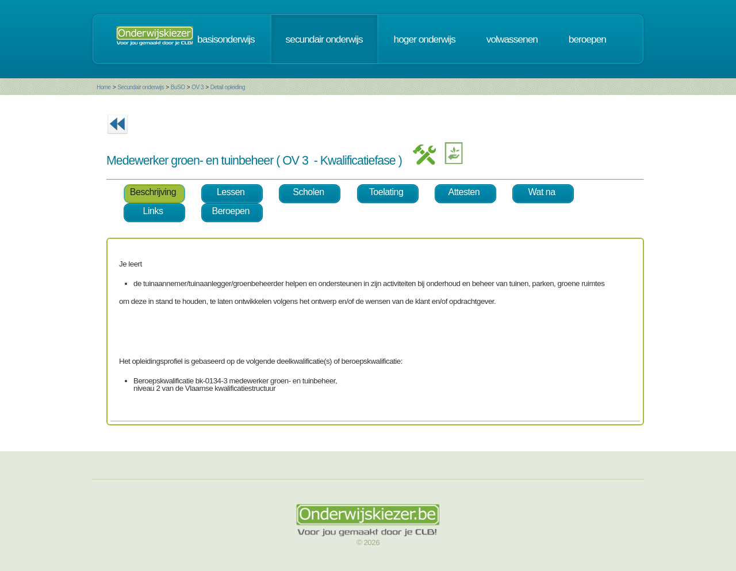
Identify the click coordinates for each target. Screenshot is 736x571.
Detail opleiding (227, 87)
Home (104, 87)
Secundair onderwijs (140, 87)
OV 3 (197, 87)
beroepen (587, 39)
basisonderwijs (226, 39)
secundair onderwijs (324, 39)
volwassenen (512, 39)
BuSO (178, 87)
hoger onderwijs (424, 39)
